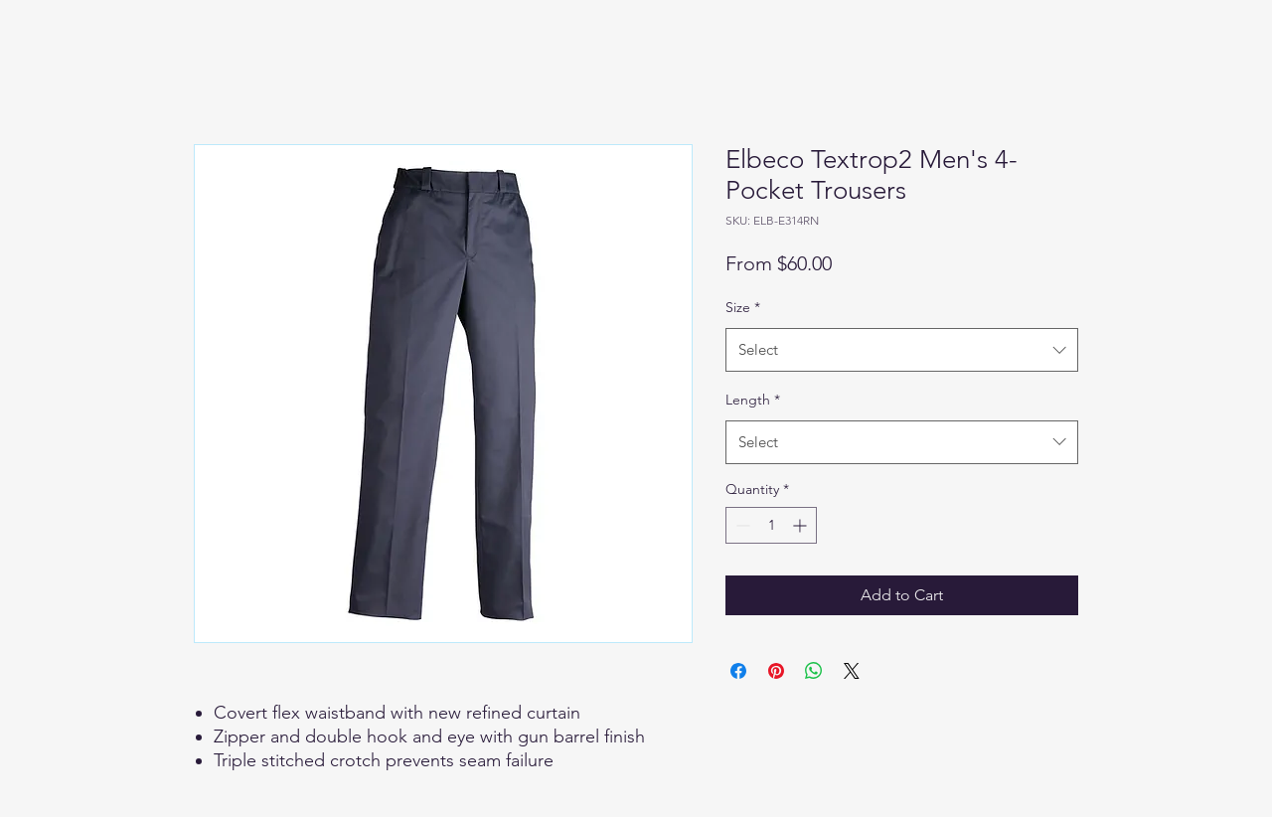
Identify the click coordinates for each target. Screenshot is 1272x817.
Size (742, 307)
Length (752, 399)
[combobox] (901, 350)
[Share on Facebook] (738, 671)
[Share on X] (852, 671)
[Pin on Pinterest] (776, 671)
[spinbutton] (771, 525)
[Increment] (801, 525)
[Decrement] (740, 525)
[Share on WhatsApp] (814, 671)
